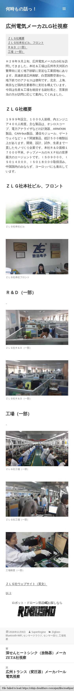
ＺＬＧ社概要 (16, 38)
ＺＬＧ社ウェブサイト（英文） (26, 583)
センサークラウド (32, 635)
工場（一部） (16, 51)
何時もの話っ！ (21, 9)
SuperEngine (39, 632)
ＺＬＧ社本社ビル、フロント (26, 42)
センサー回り (50, 635)
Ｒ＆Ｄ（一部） (17, 47)
